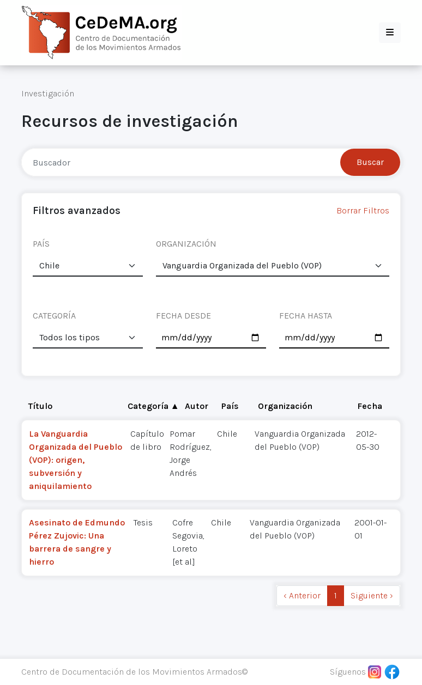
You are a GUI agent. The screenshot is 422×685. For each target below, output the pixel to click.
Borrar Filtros (362, 210)
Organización (285, 406)
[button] (390, 32)
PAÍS (41, 243)
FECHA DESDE (183, 315)
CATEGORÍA (54, 315)
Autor (196, 406)
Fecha (369, 406)
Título (40, 406)
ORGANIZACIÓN (186, 243)
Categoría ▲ (153, 406)
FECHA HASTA (305, 315)
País (230, 406)
